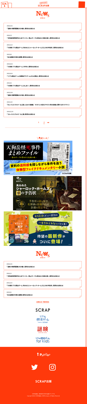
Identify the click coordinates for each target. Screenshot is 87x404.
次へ (48, 122)
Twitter (34, 367)
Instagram (52, 367)
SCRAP (42, 310)
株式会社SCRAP (42, 394)
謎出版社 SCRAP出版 (43, 3)
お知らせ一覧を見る (42, 302)
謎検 (42, 330)
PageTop (43, 354)
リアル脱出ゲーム (42, 319)
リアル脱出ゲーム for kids (43, 340)
